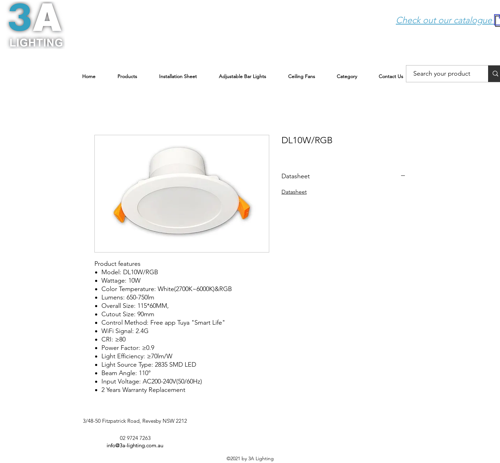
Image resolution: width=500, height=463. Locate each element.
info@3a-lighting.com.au (135, 445)
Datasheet (294, 191)
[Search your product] (441, 73)
